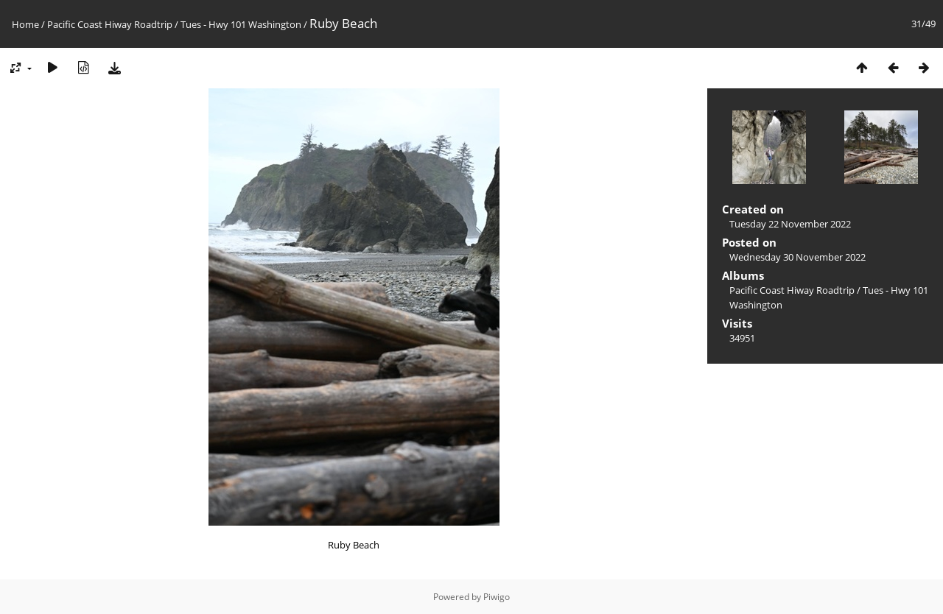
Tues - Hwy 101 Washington (240, 24)
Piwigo (496, 596)
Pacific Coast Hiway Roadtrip (109, 24)
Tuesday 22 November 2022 (790, 223)
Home (25, 24)
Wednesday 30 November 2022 (797, 257)
